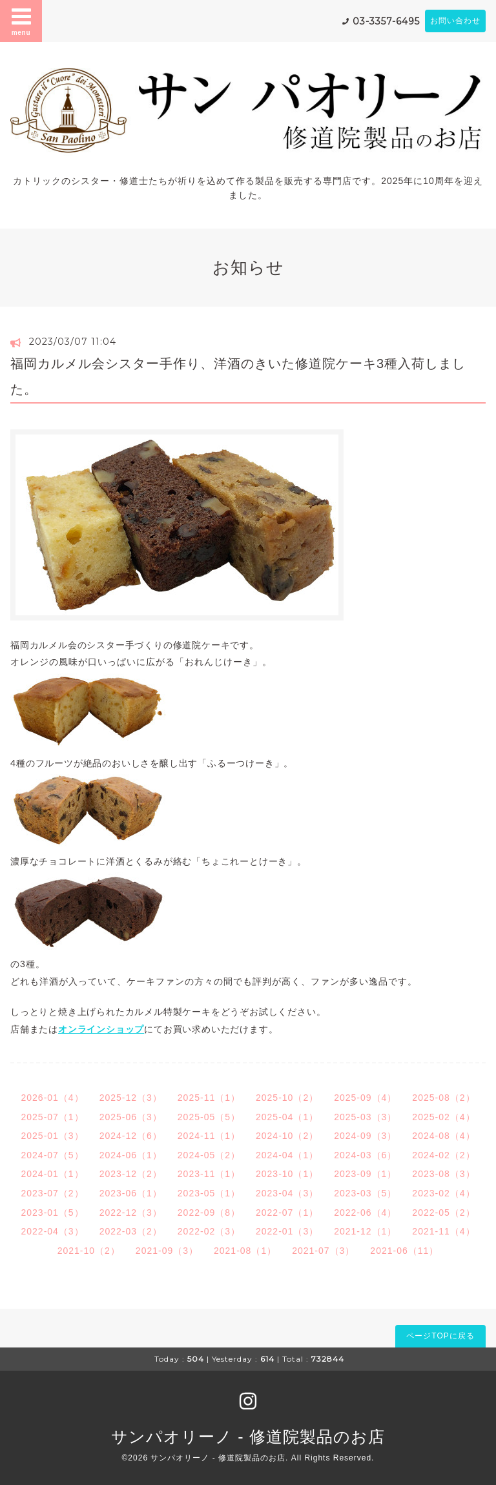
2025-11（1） (209, 1097)
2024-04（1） (287, 1155)
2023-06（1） (130, 1193)
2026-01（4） (52, 1097)
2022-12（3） (130, 1212)
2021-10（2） (88, 1250)
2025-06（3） (130, 1117)
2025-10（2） (287, 1097)
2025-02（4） (443, 1117)
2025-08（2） (443, 1097)
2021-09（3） (167, 1250)
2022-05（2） (443, 1212)
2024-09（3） (365, 1136)
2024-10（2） (287, 1136)
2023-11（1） (209, 1174)
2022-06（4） (365, 1212)
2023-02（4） (443, 1193)
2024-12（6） (130, 1136)
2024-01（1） (52, 1174)
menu (21, 20)
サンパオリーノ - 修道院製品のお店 (247, 1437)
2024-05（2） (209, 1155)
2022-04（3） (52, 1231)
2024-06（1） (130, 1155)
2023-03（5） (365, 1193)
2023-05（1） (209, 1193)
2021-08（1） (245, 1250)
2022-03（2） (130, 1231)
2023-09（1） (365, 1174)
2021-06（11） (404, 1250)
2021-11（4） (443, 1231)
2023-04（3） (287, 1193)
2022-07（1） (287, 1212)
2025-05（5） (209, 1117)
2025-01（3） (52, 1136)
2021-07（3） (323, 1250)
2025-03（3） (365, 1117)
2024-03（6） (365, 1155)
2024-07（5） (52, 1155)
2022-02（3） (209, 1231)
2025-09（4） (365, 1097)
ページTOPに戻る (440, 1335)
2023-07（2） (52, 1193)
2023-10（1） (287, 1174)
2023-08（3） (443, 1174)
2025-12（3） (130, 1097)
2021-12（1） (365, 1231)
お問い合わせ (455, 20)
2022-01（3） (287, 1231)
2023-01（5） (52, 1212)
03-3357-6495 (386, 21)
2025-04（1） (287, 1117)
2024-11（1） (209, 1136)
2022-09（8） (209, 1212)
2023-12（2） (130, 1174)
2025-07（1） (52, 1117)
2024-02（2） (443, 1155)
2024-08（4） (443, 1136)
